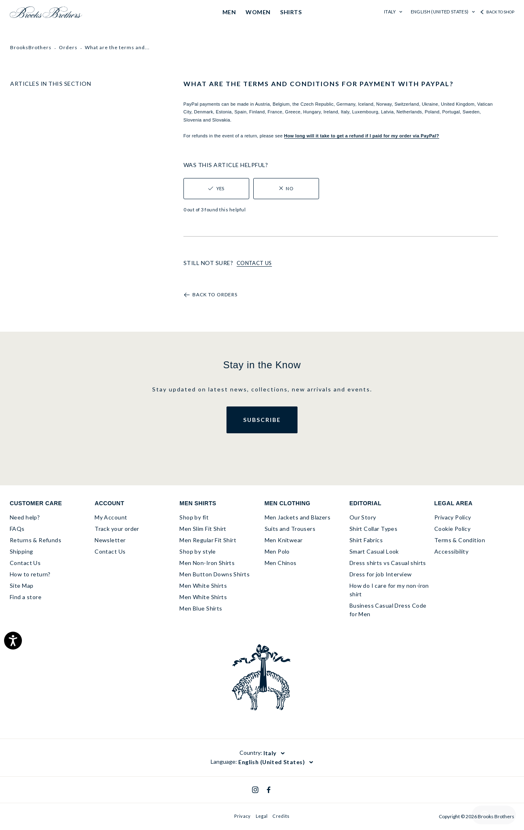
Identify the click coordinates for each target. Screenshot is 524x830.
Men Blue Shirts (200, 608)
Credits (280, 816)
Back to (214, 294)
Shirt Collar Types (373, 528)
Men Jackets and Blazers (298, 517)
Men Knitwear (284, 540)
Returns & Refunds (35, 540)
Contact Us (25, 562)
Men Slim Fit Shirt (202, 528)
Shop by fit (194, 517)
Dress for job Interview (380, 574)
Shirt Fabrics (366, 540)
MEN (229, 12)
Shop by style (197, 551)
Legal (262, 816)
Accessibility (451, 551)
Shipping (21, 551)
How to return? (30, 574)
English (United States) (440, 11)
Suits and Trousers (290, 528)
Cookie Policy (452, 528)
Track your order (117, 528)
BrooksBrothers (31, 47)
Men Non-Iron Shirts (207, 562)
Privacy (242, 816)
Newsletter (110, 540)
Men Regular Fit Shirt (207, 540)
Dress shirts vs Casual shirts (387, 562)
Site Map (21, 585)
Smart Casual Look (374, 551)
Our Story (362, 517)
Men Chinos (281, 562)
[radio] (216, 188)
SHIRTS (291, 12)
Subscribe (262, 419)
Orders (68, 47)
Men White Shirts (203, 585)
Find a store (25, 596)
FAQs (17, 528)
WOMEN (258, 12)
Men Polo (277, 551)
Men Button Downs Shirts (214, 574)
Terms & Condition (459, 540)
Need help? (25, 517)
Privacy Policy (452, 517)
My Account (111, 517)
